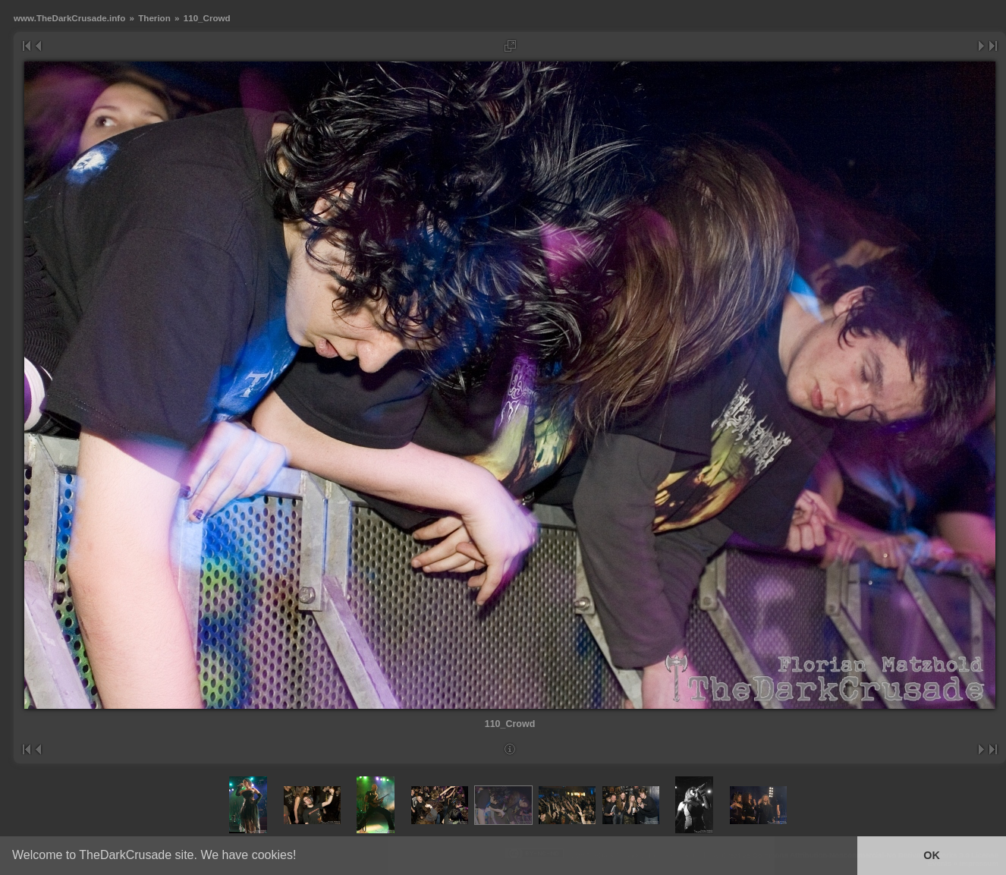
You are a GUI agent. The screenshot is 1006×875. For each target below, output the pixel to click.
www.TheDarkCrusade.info (69, 18)
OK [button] (931, 855)
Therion (154, 18)
